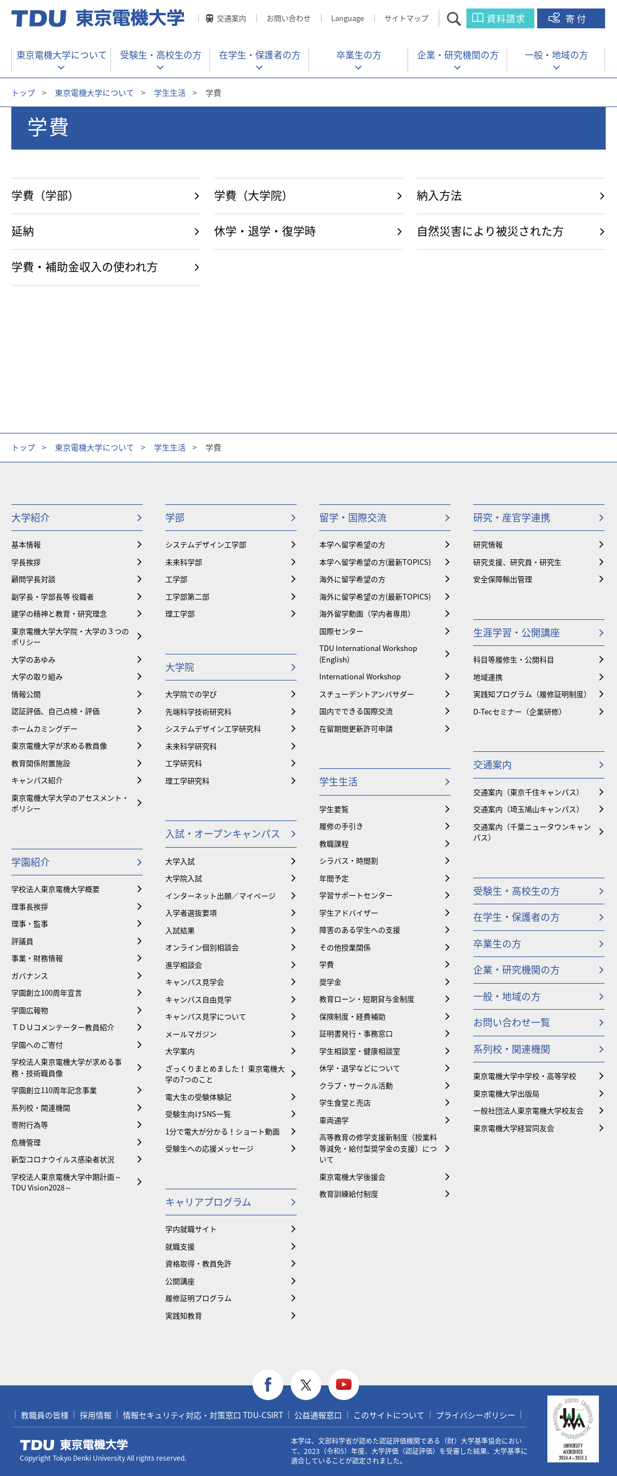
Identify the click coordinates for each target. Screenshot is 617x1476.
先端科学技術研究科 (198, 711)
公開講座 (180, 1280)
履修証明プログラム (198, 1297)
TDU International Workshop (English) (368, 654)
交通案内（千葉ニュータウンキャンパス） (532, 832)
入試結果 (180, 930)
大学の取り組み (37, 676)
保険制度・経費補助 (352, 1016)
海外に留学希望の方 (352, 578)
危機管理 (26, 1142)
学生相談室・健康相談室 (359, 1050)
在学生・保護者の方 (260, 54)
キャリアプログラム (208, 1201)
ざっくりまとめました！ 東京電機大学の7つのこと (225, 1074)
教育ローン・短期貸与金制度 (366, 998)
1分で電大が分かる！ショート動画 (222, 1131)
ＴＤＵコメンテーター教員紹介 (62, 1027)
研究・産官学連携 (511, 517)
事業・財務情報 (37, 957)
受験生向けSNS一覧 (198, 1113)
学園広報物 (29, 1010)
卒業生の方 (359, 54)
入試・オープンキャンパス (222, 833)
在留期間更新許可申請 (356, 728)
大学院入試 (183, 878)
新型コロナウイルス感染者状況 (62, 1159)
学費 (326, 964)
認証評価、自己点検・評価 (55, 710)
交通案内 (231, 17)
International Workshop (360, 676)
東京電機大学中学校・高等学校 (524, 1075)
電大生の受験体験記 (198, 1096)
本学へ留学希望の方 (352, 544)
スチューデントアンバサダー (366, 693)
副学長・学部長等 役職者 (52, 596)
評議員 (22, 940)
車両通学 (334, 1120)
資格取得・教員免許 (198, 1263)
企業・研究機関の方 (458, 54)
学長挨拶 (26, 561)
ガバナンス (29, 975)
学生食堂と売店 (345, 1102)
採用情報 (96, 1414)
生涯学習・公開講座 (516, 632)
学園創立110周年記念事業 (54, 1089)
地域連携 (488, 676)
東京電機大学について (61, 54)
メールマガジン (191, 1033)
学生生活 (170, 92)
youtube (343, 1385)
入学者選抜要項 (191, 912)
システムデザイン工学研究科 (213, 728)
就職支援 (180, 1246)
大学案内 (180, 1050)
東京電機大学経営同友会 (513, 1127)
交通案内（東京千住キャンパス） (528, 791)
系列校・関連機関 (40, 1107)
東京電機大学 (74, 1445)
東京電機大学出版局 (506, 1093)
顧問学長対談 (33, 578)
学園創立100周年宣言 (46, 992)
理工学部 (180, 613)
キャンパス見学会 (194, 981)
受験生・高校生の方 (161, 54)
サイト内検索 (464, 18)
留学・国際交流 (353, 517)
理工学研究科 (187, 780)
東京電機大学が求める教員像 (59, 745)
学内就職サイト (191, 1228)
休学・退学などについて (359, 1067)
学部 (175, 517)
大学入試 (180, 861)
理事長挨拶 (29, 906)
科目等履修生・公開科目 (513, 659)
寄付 (576, 18)
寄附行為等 (29, 1124)
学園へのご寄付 (37, 1044)
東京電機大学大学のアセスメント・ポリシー (70, 803)
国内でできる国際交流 (356, 710)
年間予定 (334, 878)
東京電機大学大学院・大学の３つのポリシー (70, 637)
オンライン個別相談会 (202, 947)
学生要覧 (334, 808)
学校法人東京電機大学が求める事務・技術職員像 (66, 1067)
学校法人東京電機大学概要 (55, 888)
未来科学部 (183, 561)
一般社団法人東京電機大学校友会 (528, 1110)
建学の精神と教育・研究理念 (59, 613)
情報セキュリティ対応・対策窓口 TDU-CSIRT (203, 1414)
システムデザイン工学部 (205, 544)
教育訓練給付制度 (348, 1193)
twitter (306, 1385)
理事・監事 (29, 923)
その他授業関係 (345, 947)
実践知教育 (183, 1315)
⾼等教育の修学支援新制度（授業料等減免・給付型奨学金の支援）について (378, 1148)
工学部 (176, 578)
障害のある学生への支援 (359, 929)
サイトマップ (406, 17)
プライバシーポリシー (475, 1414)
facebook (268, 1385)
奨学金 (330, 981)
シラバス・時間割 (348, 860)
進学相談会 (183, 964)
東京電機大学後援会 (352, 1176)
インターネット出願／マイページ (220, 895)
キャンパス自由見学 (198, 999)
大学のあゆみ (33, 659)
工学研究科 (183, 763)
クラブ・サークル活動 (356, 1085)
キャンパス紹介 (37, 780)
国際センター (341, 631)
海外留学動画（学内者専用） (367, 613)
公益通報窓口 (318, 1414)
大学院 (179, 667)
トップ (23, 92)
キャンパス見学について (205, 1016)
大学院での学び (191, 693)
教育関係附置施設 (40, 763)
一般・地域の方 (556, 54)
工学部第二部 (187, 596)
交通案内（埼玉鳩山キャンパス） (528, 808)
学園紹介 (30, 861)
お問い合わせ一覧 (511, 1022)
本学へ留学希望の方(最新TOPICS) (375, 561)
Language (347, 17)
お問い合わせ (289, 17)
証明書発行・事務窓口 (356, 1033)
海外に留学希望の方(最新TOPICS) (375, 596)
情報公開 (26, 693)
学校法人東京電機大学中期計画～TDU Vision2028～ (66, 1182)
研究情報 (488, 544)
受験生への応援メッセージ (209, 1148)
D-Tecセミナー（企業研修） (519, 711)
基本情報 (26, 544)
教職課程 (334, 843)
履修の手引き (341, 825)
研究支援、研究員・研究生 (517, 561)
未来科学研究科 (191, 746)
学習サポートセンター (356, 895)
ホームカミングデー (44, 728)
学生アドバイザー (348, 912)
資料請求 (506, 18)
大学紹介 (30, 517)
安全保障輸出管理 (502, 578)
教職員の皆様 (44, 1414)
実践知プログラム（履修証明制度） (532, 693)
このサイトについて (389, 1414)
